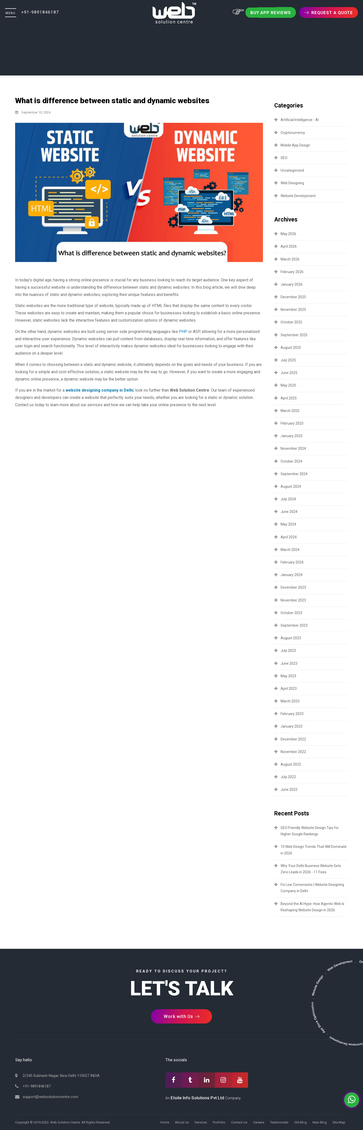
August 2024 (291, 486)
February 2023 (292, 714)
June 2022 (289, 789)
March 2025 (290, 411)
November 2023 (293, 600)
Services (201, 1122)
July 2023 (288, 651)
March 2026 (290, 259)
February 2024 (292, 562)
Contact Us (239, 1122)
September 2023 (294, 625)
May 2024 (288, 524)
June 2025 (289, 373)
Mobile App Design (295, 145)
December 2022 (293, 739)
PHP (183, 331)
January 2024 (291, 575)
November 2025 (293, 310)
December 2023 (293, 587)
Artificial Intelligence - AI (300, 120)
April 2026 (289, 246)
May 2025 (288, 385)
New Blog (320, 1122)
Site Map (338, 1122)
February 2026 (292, 272)
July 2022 (288, 777)
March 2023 (290, 701)
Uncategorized (292, 170)
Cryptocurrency (293, 133)
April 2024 (289, 537)
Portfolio (219, 1122)
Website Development (298, 196)
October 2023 (291, 613)
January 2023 (291, 726)
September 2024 (294, 474)
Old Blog (300, 1122)
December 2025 (293, 297)
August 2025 (291, 348)
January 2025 (291, 436)
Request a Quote (329, 12)
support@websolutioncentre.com (50, 1097)
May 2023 (288, 676)
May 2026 (288, 234)
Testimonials (279, 1122)
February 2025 (292, 423)
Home (164, 1122)
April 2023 (289, 689)
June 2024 (289, 512)
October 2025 (291, 322)
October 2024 (291, 461)
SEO (284, 158)
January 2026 (291, 284)
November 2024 (293, 448)
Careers (258, 1122)
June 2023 (289, 663)
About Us (182, 1122)
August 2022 (291, 764)
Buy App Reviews (270, 12)
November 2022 (293, 752)
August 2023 (291, 638)
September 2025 (294, 335)
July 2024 (288, 499)
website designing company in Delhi (99, 390)
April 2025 (289, 398)
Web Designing (292, 183)
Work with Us (181, 1016)
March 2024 (290, 550)
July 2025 (288, 360)
